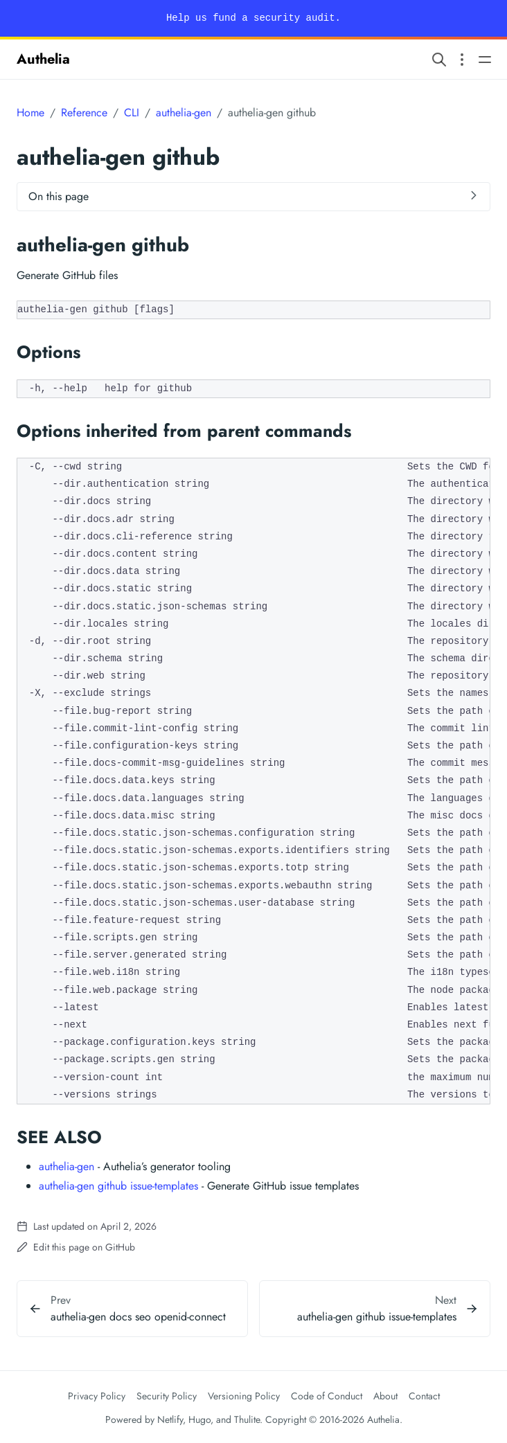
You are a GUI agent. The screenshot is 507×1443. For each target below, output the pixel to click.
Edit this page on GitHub (76, 1247)
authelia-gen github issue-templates (118, 1186)
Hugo (199, 1419)
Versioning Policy (244, 1396)
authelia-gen (183, 112)
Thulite (247, 1419)
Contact (424, 1396)
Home (30, 112)
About (385, 1396)
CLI (131, 112)
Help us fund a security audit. (253, 18)
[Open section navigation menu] (462, 59)
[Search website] (439, 59)
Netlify (170, 1419)
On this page (58, 196)
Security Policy (166, 1396)
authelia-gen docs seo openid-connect (138, 1317)
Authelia (43, 59)
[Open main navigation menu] (485, 59)
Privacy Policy (96, 1396)
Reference (84, 112)
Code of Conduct (326, 1396)
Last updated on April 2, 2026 (87, 1226)
